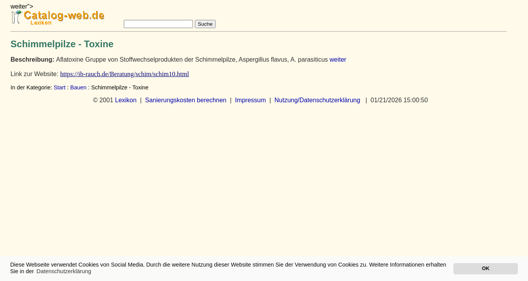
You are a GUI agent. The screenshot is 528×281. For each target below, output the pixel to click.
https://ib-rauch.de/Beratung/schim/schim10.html (124, 74)
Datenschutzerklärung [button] (64, 271)
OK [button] (485, 268)
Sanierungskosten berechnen (186, 100)
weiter (338, 59)
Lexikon (125, 100)
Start (59, 87)
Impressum (250, 100)
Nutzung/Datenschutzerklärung (317, 100)
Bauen (78, 87)
